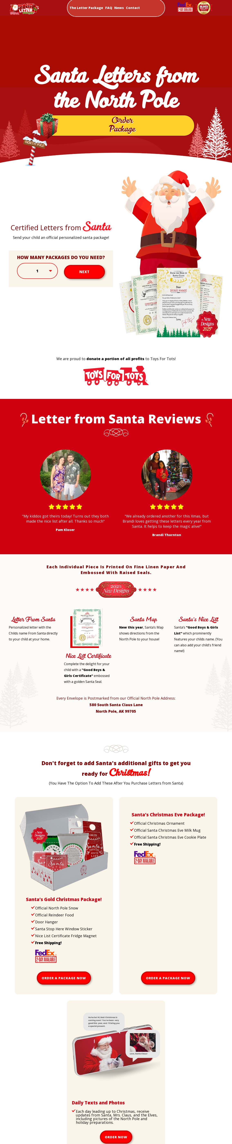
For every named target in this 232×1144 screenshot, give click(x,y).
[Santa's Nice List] (188, 612)
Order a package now (64, 980)
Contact (133, 8)
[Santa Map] (129, 612)
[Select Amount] (37, 274)
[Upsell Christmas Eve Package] (148, 808)
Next (84, 273)
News (119, 8)
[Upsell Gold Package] (64, 893)
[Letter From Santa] (24, 612)
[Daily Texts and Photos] (116, 1096)
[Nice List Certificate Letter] (86, 649)
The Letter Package (86, 8)
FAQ (108, 8)
